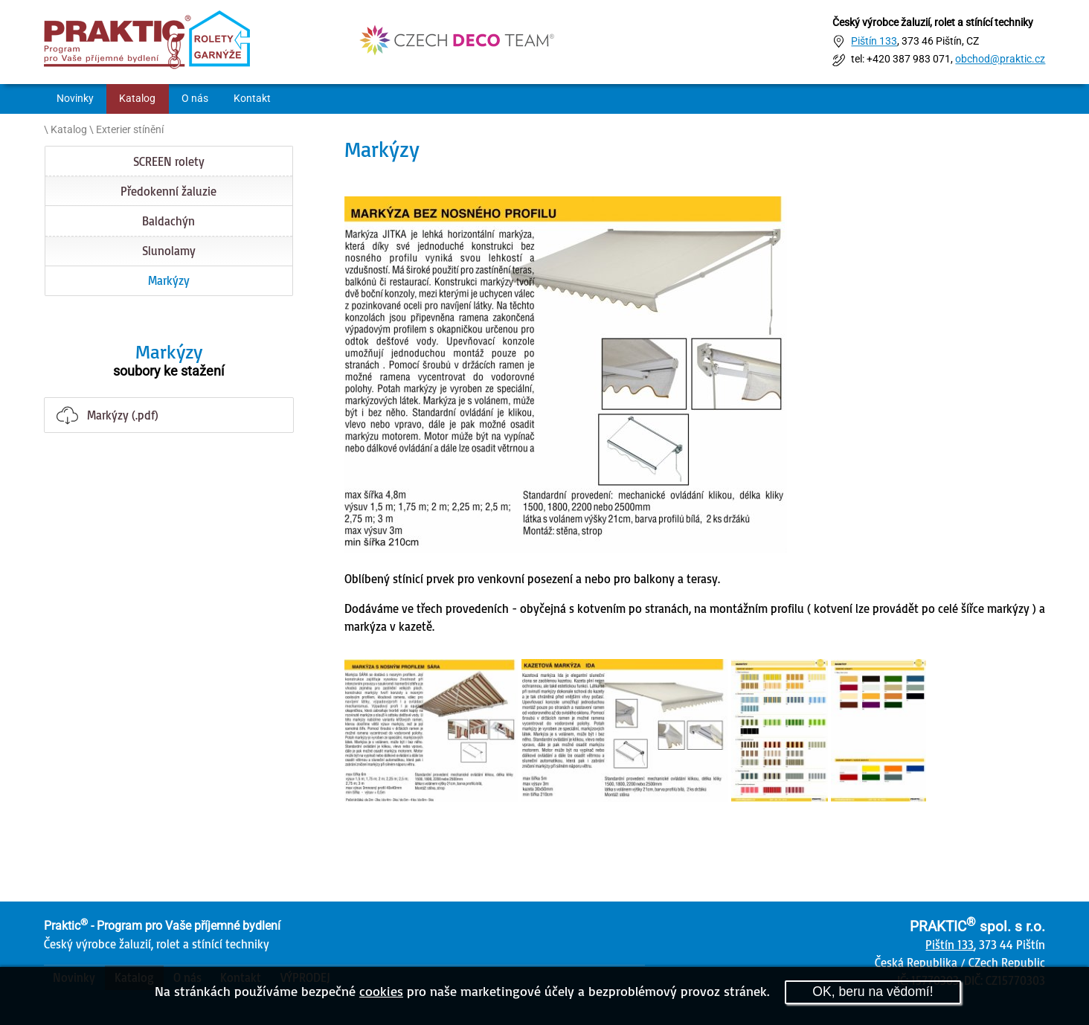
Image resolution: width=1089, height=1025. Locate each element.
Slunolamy (169, 250)
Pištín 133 (874, 41)
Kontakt (252, 98)
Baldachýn (168, 220)
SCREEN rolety (169, 161)
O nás (195, 98)
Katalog (137, 98)
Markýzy (169, 280)
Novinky (75, 98)
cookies (381, 991)
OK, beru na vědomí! (872, 991)
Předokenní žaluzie (168, 191)
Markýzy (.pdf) (122, 415)
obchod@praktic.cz (1000, 60)
